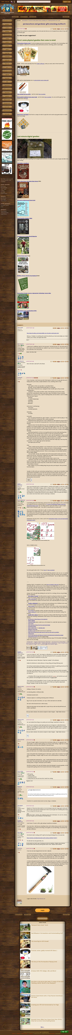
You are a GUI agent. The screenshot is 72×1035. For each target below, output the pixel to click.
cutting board (31, 633)
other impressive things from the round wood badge (39, 625)
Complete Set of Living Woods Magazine (27, 236)
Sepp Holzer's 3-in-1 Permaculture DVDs (27, 310)
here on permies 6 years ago (53, 584)
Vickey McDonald (20, 484)
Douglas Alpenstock (20, 652)
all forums (7, 114)
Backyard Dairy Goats (22, 255)
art (7, 67)
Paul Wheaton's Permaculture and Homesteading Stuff (47, 933)
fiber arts (7, 63)
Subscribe (7, 1)
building (7, 31)
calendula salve (42, 627)
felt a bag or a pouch (33, 596)
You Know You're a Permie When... (59, 641)
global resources (7, 88)
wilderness (7, 60)
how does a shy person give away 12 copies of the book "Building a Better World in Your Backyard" (47, 982)
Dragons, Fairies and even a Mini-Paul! (42, 641)
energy (7, 38)
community (7, 56)
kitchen (7, 45)
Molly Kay (20, 786)
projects (7, 96)
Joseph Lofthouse (40, 63)
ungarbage (7, 53)
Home (3, 1)
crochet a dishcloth (32, 603)
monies (7, 42)
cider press (7, 92)
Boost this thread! (42, 918)
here (27, 98)
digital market (7, 99)
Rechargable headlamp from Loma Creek (27, 97)
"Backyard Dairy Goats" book (39, 925)
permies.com (7, 103)
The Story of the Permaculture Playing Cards (44, 961)
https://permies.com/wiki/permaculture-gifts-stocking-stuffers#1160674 (42, 837)
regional (7, 74)
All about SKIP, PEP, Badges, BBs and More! (43, 971)
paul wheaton (21, 361)
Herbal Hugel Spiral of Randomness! (49, 643)
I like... (19, 355)
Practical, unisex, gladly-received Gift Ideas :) (44, 950)
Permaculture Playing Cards (24, 43)
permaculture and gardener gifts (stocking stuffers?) (44, 24)
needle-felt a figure (33, 614)
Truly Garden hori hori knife (24, 94)
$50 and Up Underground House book (26, 200)
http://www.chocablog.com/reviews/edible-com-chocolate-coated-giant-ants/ (43, 333)
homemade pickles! (32, 626)
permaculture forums (7, 20)
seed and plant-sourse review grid (41, 80)
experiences (7, 85)
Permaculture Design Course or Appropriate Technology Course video (34, 293)
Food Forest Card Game (23, 114)
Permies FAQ (30, 641)
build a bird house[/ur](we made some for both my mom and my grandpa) (43, 632)
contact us (14, 1033)
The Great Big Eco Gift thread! (39, 941)
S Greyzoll (20, 377)
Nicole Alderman (21, 500)
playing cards (39, 43)
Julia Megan (20, 805)
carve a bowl (30, 623)
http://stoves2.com (41, 898)
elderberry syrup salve (32, 629)
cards (45, 114)
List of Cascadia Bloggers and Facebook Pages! (47, 644)
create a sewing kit (32, 612)
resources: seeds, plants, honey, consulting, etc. (38, 20)
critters (7, 27)
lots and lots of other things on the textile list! (37, 619)
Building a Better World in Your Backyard (27, 275)
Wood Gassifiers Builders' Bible (24, 218)
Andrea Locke (21, 686)
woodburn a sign (31, 630)
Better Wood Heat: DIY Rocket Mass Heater (27, 181)
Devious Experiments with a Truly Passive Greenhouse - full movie (47, 996)
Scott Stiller (20, 771)
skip (7, 81)
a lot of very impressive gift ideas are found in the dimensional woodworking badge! (45, 635)
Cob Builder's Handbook (23, 163)
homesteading (7, 35)
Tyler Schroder (21, 739)
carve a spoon (31, 620)
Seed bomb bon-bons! (32, 636)
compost (54, 676)
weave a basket (31, 606)
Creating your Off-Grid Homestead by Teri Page (45, 1004)
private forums (7, 110)
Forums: (19, 20)
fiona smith (20, 327)
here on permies (42, 94)
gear (59, 20)
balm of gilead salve (32, 627)
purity (7, 49)
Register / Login (66, 1)
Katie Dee (20, 848)
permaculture (24, 20)
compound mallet (31, 622)
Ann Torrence (21, 343)
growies (7, 24)
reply (42, 910)
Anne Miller (20, 832)
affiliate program (24, 1033)
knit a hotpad (31, 610)
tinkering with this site (53, 20)
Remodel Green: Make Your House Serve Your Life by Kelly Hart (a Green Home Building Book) (46, 1020)
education (7, 78)
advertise (18, 1033)
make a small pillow (32, 599)
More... (42, 1027)
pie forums (7, 106)
